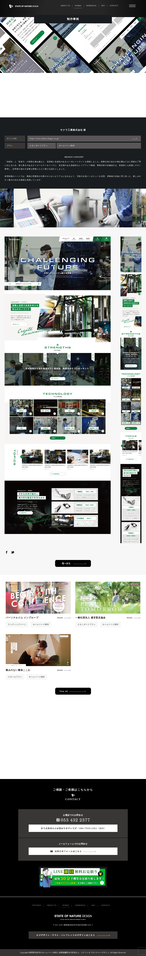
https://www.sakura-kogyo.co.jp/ (44, 139)
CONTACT (114, 5)
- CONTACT (105, 905)
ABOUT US (65, 5)
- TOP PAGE (36, 905)
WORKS (78, 5)
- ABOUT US (51, 905)
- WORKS (65, 905)
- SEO (92, 905)
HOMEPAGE (91, 5)
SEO (103, 5)
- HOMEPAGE (80, 905)
